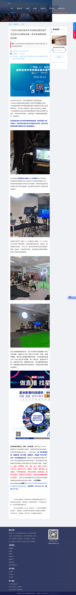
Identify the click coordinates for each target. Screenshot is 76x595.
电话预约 (74, 34)
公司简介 (11, 571)
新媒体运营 (62, 8)
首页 (12, 8)
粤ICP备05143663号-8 (54, 593)
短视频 (36, 8)
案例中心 (13, 12)
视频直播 (20, 8)
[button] (53, 62)
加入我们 (11, 577)
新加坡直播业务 (13, 565)
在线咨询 (74, 26)
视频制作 (43, 8)
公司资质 (11, 574)
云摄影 (28, 8)
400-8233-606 (62, 12)
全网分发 (52, 8)
